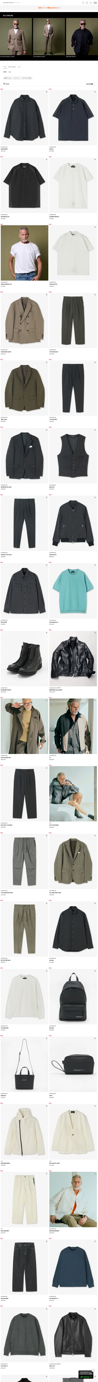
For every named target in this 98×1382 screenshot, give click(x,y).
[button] (2, 37)
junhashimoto (12, 67)
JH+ (19, 67)
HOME (4, 72)
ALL (5, 66)
